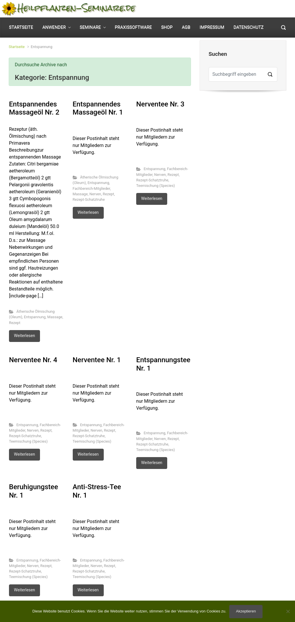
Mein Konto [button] (219, 8)
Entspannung (35, 317)
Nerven (95, 194)
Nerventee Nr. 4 (33, 360)
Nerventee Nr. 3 (160, 104)
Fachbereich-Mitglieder (91, 188)
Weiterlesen (24, 335)
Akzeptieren (246, 611)
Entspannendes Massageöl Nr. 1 (98, 108)
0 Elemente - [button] (265, 8)
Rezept (14, 323)
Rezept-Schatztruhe (89, 199)
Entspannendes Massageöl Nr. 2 (34, 108)
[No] (288, 611)
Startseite (17, 47)
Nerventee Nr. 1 (97, 360)
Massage (54, 317)
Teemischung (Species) (155, 185)
